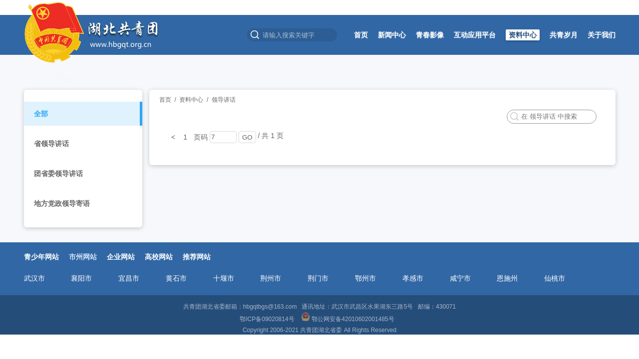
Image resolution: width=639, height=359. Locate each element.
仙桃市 (554, 278)
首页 (361, 35)
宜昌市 (128, 278)
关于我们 (602, 35)
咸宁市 (460, 278)
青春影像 (430, 35)
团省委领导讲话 (58, 174)
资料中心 (523, 35)
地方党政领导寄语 (62, 203)
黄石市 (176, 278)
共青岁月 (564, 35)
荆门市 (318, 278)
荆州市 (270, 278)
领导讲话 (224, 99)
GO (247, 137)
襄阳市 (81, 278)
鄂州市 (365, 278)
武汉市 (34, 278)
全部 (41, 114)
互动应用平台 (475, 35)
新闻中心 (392, 35)
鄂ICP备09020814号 (268, 319)
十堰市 (223, 278)
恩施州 (507, 278)
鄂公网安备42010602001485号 (348, 319)
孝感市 (412, 278)
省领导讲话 (51, 144)
